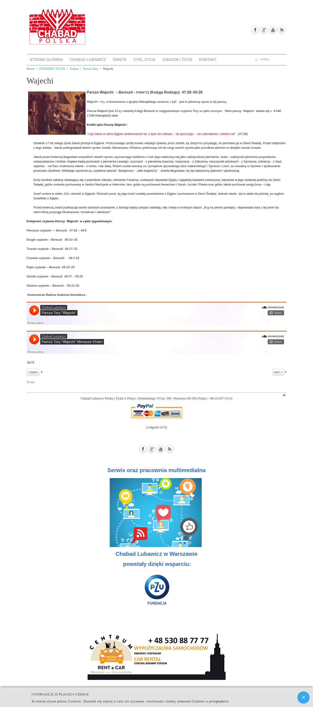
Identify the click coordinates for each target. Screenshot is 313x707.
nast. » (278, 372)
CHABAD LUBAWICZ (88, 60)
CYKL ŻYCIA (144, 60)
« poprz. (33, 372)
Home (30, 69)
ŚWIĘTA (120, 60)
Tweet (30, 382)
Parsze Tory (90, 69)
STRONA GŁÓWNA (46, 60)
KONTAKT (208, 60)
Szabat (74, 69)
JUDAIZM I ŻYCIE (177, 60)
